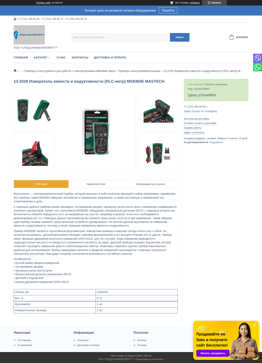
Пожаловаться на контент (150, 359)
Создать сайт (43, 2)
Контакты (80, 57)
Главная (21, 57)
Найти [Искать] (180, 37)
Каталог (40, 57)
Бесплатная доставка (196, 118)
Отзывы (142, 345)
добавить (195, 2)
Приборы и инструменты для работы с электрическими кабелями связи (69, 71)
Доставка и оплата (110, 57)
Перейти (168, 10)
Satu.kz (148, 355)
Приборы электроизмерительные (139, 71)
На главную (24, 340)
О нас (61, 57)
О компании (25, 345)
